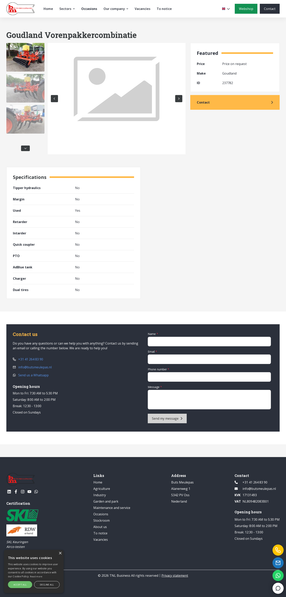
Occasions (89, 9)
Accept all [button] (20, 584)
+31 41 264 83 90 (28, 359)
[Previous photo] (54, 98)
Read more (36, 576)
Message (154, 387)
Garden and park (105, 501)
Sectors (67, 9)
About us (100, 527)
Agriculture (101, 488)
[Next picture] (178, 98)
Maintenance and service (111, 508)
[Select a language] (226, 9)
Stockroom (101, 520)
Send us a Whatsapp (31, 375)
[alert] (34, 571)
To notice (164, 9)
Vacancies (142, 9)
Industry (99, 495)
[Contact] (270, 9)
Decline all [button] (47, 584)
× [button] (60, 553)
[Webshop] (246, 9)
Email (152, 351)
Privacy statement (174, 575)
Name (152, 334)
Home (48, 9)
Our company (115, 9)
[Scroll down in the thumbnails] (25, 148)
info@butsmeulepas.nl (32, 367)
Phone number (158, 369)
